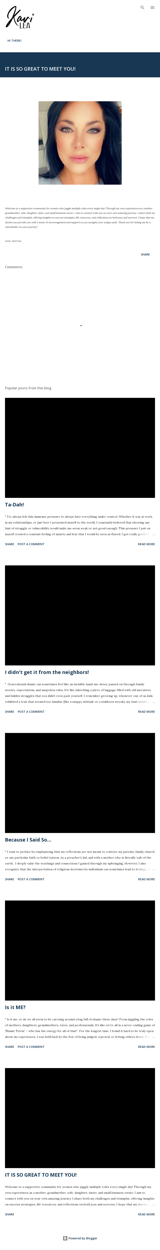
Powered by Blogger (80, 1238)
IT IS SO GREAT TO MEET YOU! (40, 1174)
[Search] (142, 7)
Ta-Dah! (14, 504)
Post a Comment (31, 544)
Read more (146, 544)
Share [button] (145, 254)
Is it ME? (15, 1007)
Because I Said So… (28, 839)
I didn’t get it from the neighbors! (47, 672)
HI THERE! (14, 41)
